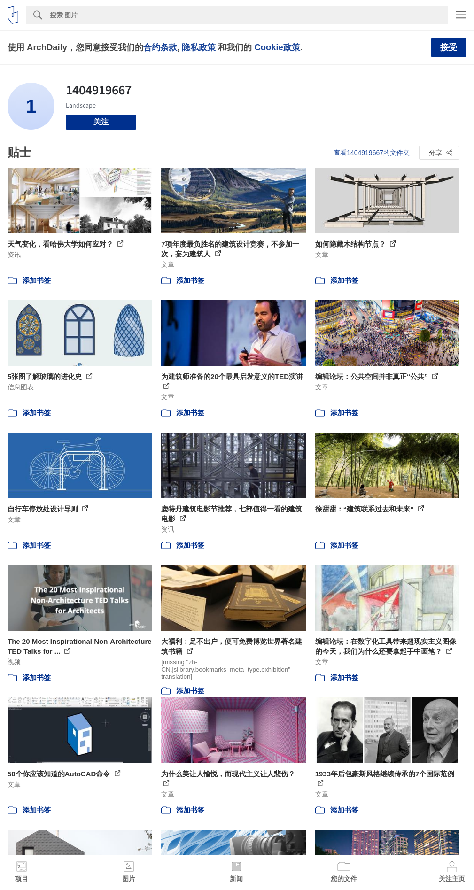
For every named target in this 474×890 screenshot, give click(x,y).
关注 (101, 122)
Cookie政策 (277, 47)
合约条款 (160, 47)
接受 (448, 47)
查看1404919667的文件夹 (372, 152)
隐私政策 (199, 47)
